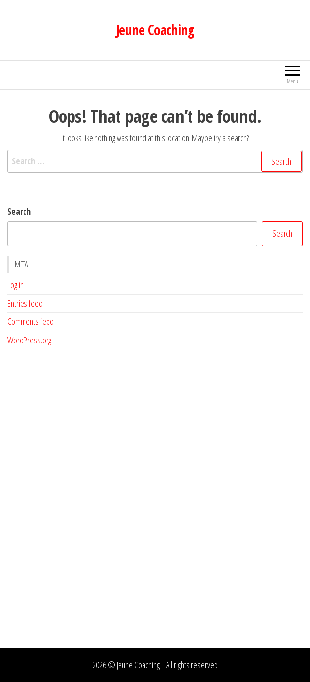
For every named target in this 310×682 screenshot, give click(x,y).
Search (19, 211)
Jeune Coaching (155, 30)
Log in (15, 285)
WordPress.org (29, 340)
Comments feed (30, 321)
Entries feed (25, 303)
